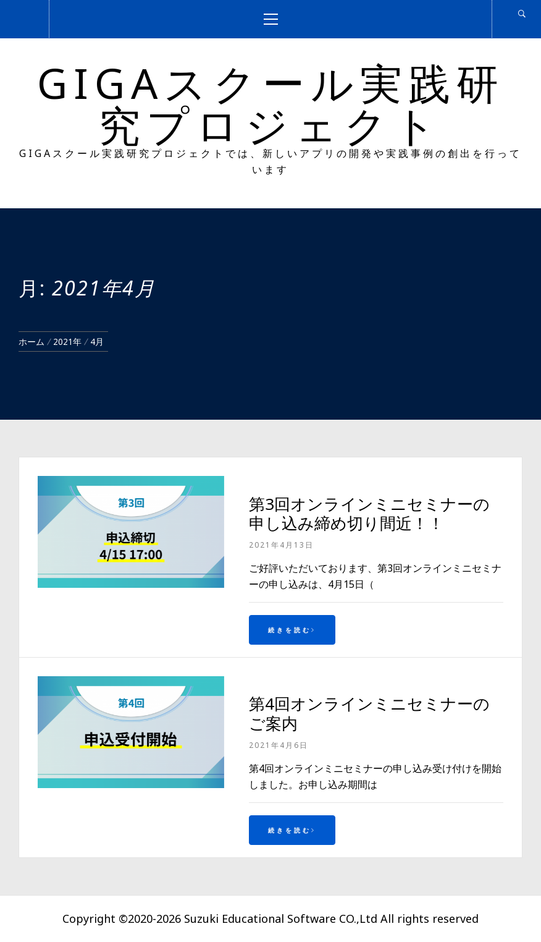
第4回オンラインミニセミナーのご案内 (369, 713)
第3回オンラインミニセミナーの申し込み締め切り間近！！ (369, 513)
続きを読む (292, 630)
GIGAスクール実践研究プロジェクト (271, 103)
